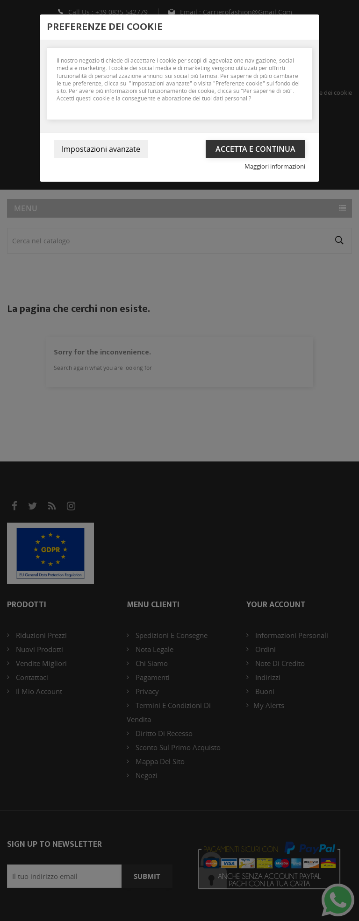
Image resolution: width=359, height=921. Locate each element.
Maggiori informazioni (274, 166)
